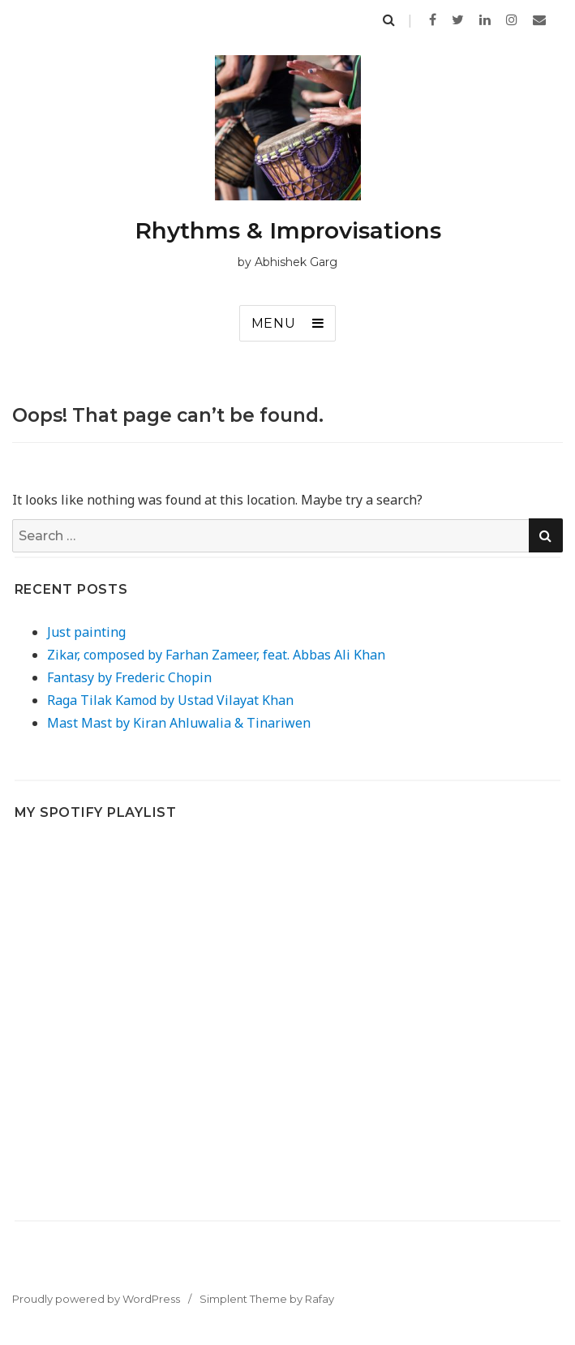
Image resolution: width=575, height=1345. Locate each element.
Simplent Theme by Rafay (267, 1298)
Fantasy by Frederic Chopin (129, 677)
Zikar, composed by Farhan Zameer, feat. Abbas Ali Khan (216, 655)
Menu (273, 323)
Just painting (86, 632)
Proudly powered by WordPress (96, 1298)
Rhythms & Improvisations (288, 230)
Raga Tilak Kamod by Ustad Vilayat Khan (170, 700)
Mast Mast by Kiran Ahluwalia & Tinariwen (179, 723)
